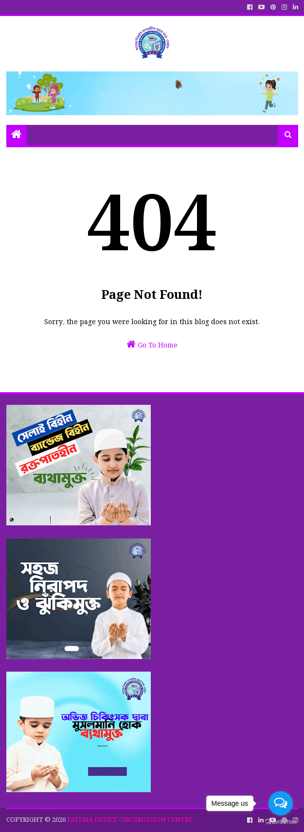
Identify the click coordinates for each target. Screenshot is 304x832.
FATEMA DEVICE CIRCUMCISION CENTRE (130, 820)
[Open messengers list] (280, 803)
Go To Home (152, 345)
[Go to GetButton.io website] (280, 822)
